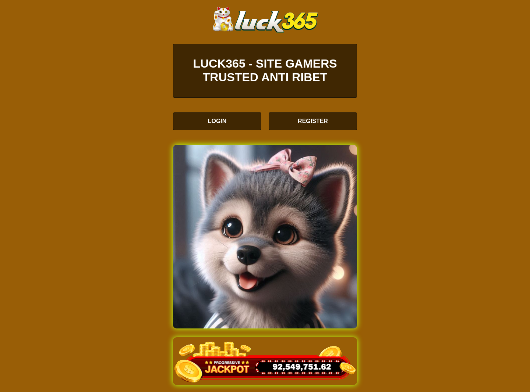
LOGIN (217, 121)
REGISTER (313, 121)
